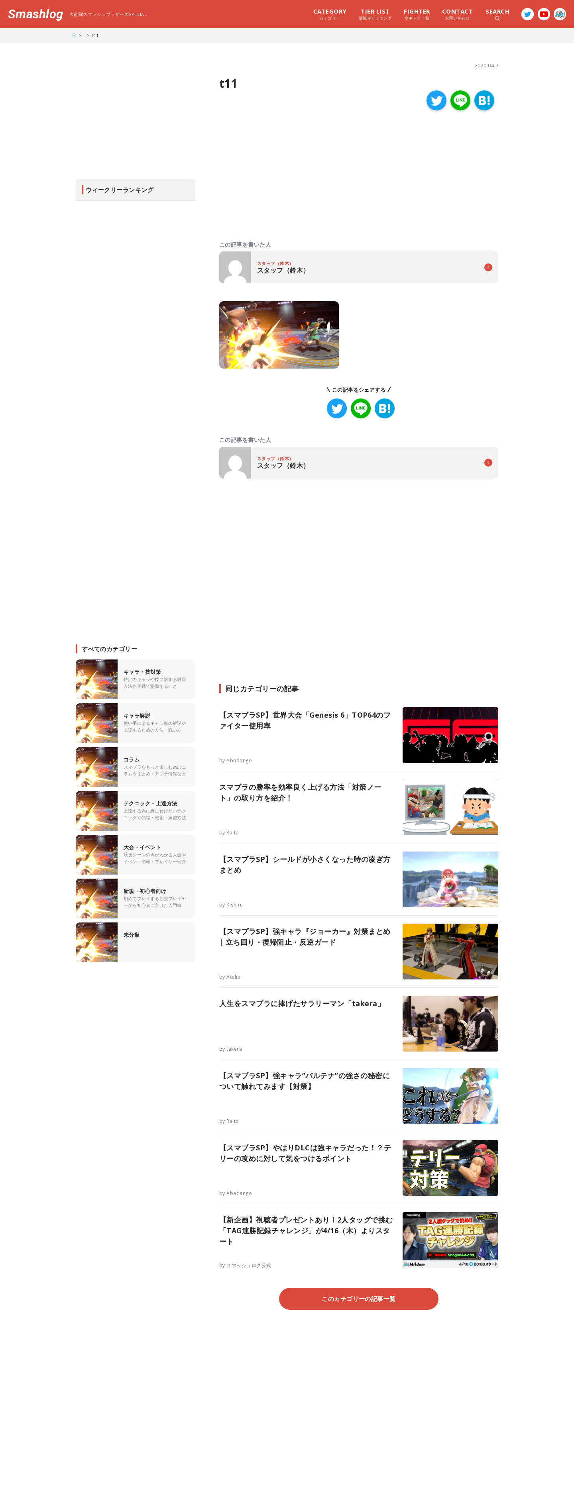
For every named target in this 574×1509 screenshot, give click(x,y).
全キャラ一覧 (417, 14)
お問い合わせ (457, 14)
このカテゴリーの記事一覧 (359, 1299)
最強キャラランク (375, 14)
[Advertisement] (289, 176)
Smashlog (35, 14)
